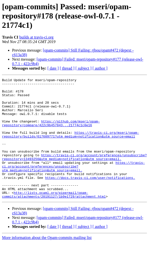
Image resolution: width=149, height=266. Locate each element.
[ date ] (53, 68)
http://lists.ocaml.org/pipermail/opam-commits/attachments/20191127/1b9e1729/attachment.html (54, 218)
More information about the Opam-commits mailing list (47, 261)
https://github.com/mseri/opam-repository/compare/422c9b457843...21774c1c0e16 (51, 132)
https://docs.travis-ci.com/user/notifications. (90, 198)
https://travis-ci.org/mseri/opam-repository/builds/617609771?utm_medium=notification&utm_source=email (70, 146)
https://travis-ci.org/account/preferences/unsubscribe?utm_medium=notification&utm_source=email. (73, 184)
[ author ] (100, 68)
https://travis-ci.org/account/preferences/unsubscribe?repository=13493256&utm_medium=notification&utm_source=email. (74, 173)
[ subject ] (84, 68)
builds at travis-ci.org (36, 37)
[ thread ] (67, 68)
